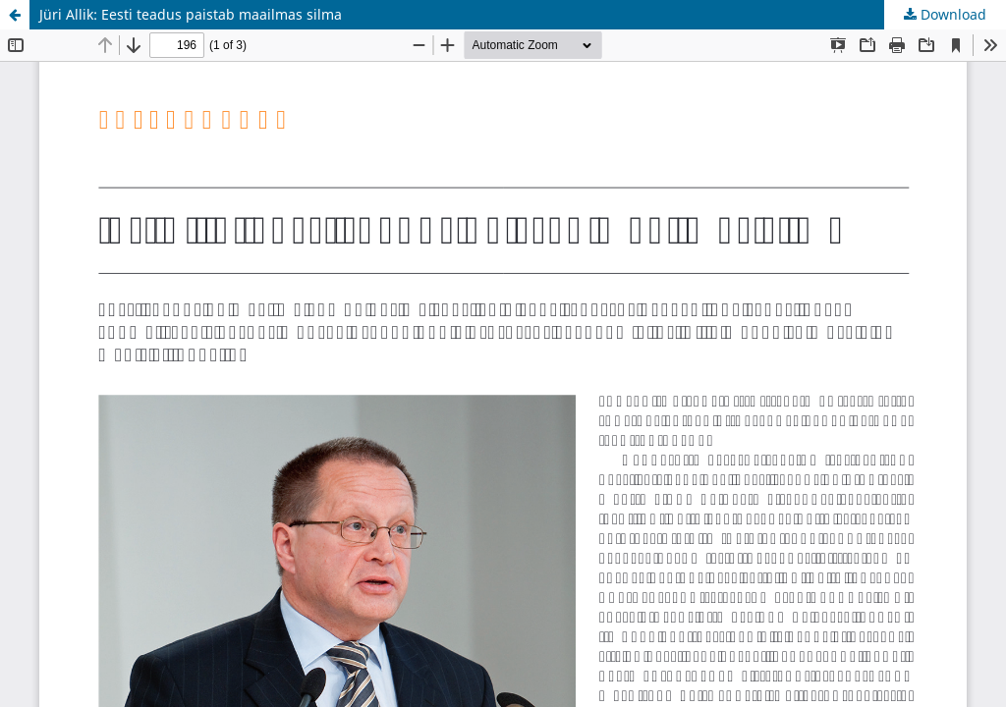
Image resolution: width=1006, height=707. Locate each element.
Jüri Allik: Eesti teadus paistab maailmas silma (190, 14)
